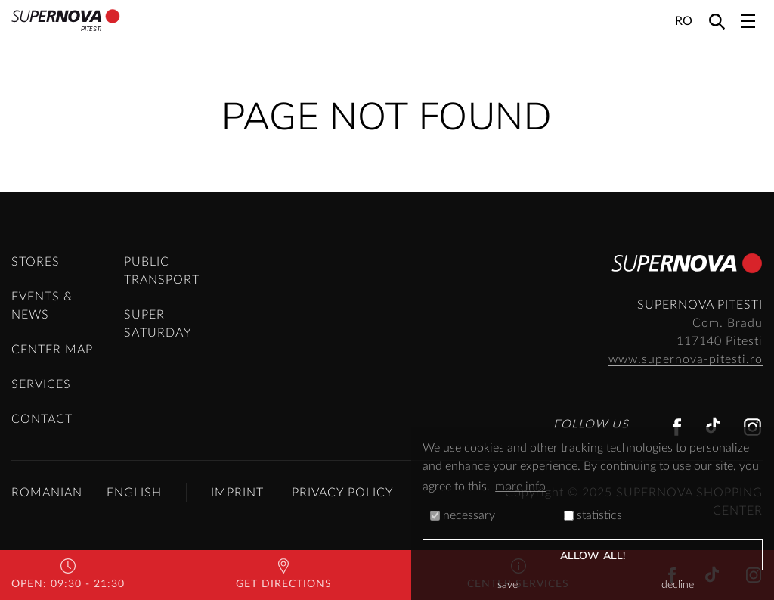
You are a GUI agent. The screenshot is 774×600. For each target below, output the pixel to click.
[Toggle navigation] (748, 21)
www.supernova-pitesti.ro (685, 359)
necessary (462, 515)
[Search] (717, 21)
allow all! (592, 556)
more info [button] (520, 486)
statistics (593, 515)
